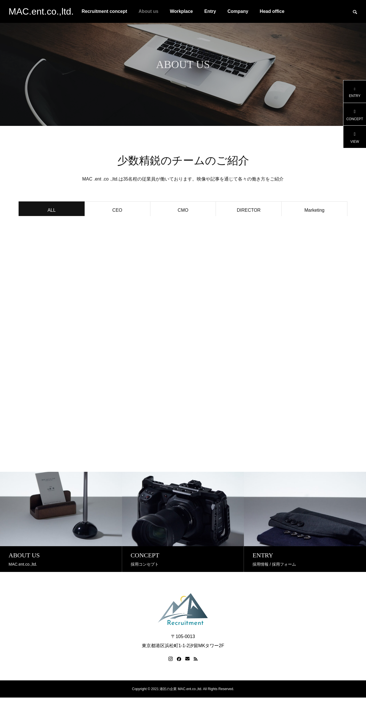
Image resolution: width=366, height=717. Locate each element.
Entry (210, 11)
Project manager (117, 228)
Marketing (314, 211)
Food (183, 228)
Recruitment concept (104, 11)
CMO (183, 211)
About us (148, 11)
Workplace (181, 11)
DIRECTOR (248, 211)
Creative (51, 228)
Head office (272, 11)
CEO (117, 211)
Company (237, 11)
